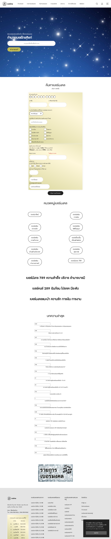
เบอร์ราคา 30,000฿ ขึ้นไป (37, 495)
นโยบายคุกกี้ (101, 529)
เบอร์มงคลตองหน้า (69, 476)
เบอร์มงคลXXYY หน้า (70, 511)
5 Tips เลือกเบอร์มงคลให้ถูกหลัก (55, 328)
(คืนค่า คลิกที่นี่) (55, 89)
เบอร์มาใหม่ (35, 169)
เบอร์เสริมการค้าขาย (34, 193)
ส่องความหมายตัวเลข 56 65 (55, 287)
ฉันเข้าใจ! (96, 533)
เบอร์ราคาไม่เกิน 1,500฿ (37, 461)
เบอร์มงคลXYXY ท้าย (70, 494)
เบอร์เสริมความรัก (34, 181)
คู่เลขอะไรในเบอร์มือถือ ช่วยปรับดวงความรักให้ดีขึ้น (55, 409)
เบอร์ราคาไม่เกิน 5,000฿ (37, 471)
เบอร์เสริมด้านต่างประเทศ (34, 205)
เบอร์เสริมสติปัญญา (76, 181)
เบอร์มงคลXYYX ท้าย (70, 504)
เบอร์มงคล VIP (68, 459)
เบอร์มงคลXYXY (68, 487)
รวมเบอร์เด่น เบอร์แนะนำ (55, 348)
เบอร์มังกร (67, 463)
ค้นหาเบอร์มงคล (43, 4)
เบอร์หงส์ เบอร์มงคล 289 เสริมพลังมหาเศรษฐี (55, 382)
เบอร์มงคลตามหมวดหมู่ (87, 468)
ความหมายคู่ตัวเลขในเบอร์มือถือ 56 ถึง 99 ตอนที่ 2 (55, 342)
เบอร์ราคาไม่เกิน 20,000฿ (37, 485)
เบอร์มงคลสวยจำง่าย (70, 469)
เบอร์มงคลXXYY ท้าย (70, 515)
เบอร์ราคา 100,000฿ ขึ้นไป (38, 502)
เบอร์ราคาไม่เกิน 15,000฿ (37, 481)
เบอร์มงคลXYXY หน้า (70, 490)
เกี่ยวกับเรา (84, 471)
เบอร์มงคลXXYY (68, 508)
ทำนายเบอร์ (20, 4)
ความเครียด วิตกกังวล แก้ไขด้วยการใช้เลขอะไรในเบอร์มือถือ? (55, 294)
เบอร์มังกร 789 (76, 215)
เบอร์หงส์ (67, 466)
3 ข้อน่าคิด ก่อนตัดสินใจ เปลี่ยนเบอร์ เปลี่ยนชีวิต (55, 396)
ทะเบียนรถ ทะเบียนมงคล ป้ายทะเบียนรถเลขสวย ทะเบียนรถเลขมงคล (55, 281)
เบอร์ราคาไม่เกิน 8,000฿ (37, 475)
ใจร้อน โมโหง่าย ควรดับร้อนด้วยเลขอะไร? (55, 321)
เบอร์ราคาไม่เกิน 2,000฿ (37, 464)
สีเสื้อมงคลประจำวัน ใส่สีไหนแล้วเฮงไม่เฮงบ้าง (55, 403)
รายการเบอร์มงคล (31, 4)
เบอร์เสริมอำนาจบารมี (34, 216)
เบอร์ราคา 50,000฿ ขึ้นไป (37, 499)
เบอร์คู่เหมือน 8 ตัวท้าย (70, 522)
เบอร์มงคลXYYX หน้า (70, 501)
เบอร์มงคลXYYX (68, 497)
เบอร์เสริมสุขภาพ (76, 205)
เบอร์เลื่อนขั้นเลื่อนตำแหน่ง (76, 193)
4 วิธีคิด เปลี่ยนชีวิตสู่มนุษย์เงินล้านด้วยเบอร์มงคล (55, 389)
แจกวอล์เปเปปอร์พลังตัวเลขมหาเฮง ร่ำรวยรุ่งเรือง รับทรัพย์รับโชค (55, 362)
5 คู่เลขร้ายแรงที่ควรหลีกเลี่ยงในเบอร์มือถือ (56, 314)
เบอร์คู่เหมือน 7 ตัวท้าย (70, 518)
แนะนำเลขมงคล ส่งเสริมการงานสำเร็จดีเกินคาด (55, 301)
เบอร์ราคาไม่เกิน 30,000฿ (37, 492)
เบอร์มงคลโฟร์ (68, 483)
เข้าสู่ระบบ (84, 457)
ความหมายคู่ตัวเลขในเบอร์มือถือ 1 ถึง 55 (55, 335)
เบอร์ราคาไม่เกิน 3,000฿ (37, 468)
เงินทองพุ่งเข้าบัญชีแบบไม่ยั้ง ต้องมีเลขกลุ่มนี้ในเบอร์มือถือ (55, 308)
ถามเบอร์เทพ (54, 4)
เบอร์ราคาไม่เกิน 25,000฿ (37, 488)
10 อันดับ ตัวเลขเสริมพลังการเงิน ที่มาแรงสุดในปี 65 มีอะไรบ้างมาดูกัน (55, 369)
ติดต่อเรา (82, 4)
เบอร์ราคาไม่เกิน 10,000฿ (37, 478)
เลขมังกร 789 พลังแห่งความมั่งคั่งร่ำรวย (55, 375)
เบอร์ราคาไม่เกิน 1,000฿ (37, 457)
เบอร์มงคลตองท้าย (69, 480)
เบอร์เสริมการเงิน (76, 170)
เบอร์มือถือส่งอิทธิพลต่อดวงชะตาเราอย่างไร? (55, 355)
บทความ (62, 4)
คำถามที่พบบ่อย (72, 4)
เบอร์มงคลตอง (68, 473)
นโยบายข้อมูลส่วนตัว (90, 529)
